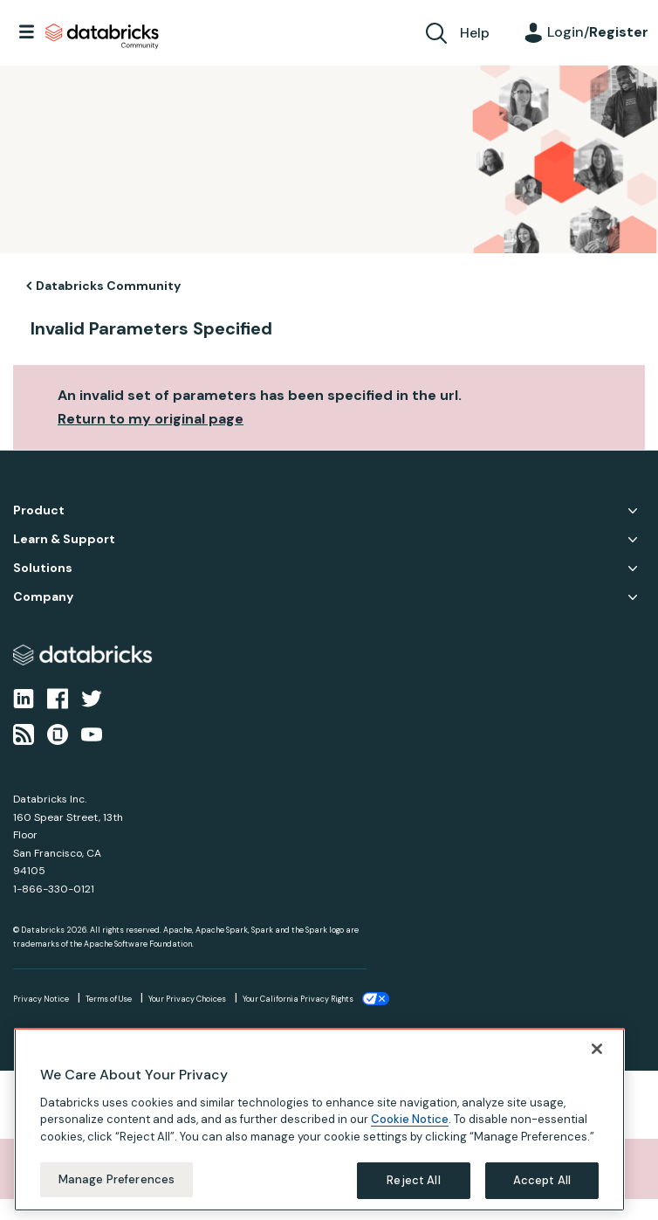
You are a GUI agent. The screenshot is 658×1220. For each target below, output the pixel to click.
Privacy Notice (41, 999)
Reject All (413, 1180)
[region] (319, 1119)
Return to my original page (150, 419)
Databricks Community (102, 37)
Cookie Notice (410, 1119)
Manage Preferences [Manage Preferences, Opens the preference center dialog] (116, 1179)
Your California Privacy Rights (298, 999)
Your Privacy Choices (187, 999)
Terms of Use (109, 999)
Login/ (597, 32)
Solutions (42, 568)
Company (43, 596)
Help (475, 33)
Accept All (542, 1180)
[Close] (597, 1049)
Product (39, 510)
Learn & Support (64, 539)
